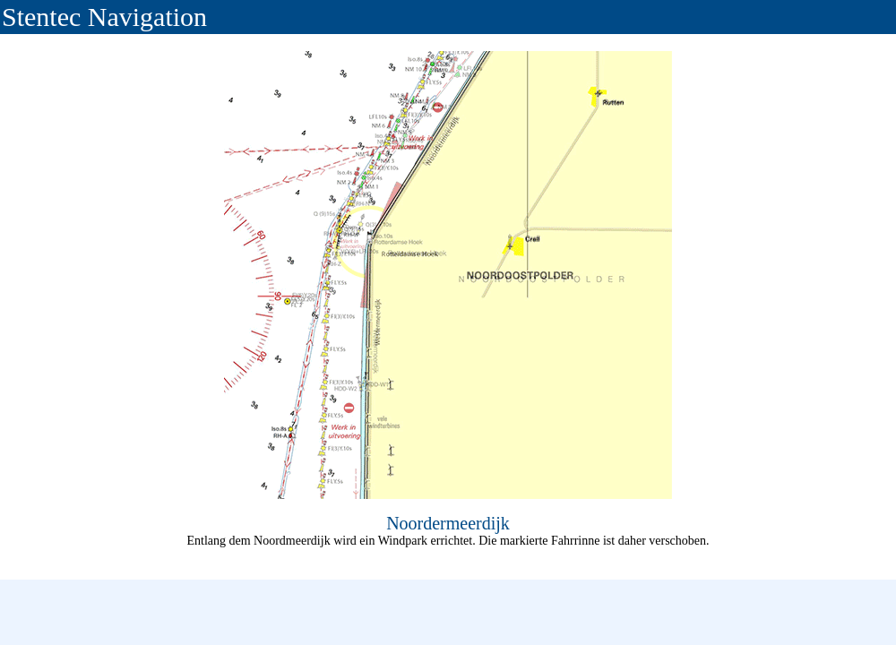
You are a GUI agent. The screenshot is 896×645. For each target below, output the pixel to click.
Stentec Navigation (104, 16)
